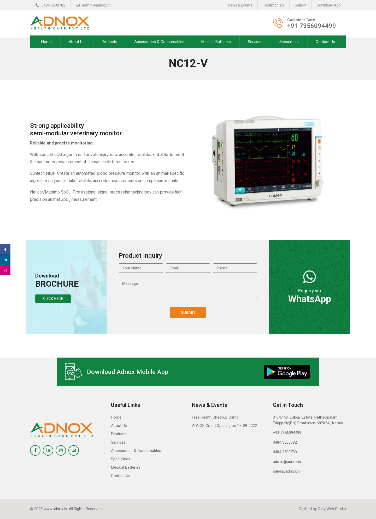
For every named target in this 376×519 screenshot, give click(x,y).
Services (255, 41)
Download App (329, 5)
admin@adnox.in (93, 5)
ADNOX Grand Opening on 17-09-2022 (224, 425)
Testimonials (273, 5)
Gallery (300, 5)
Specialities (289, 41)
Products (109, 41)
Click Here (53, 299)
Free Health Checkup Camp (215, 417)
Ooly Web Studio (332, 508)
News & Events (240, 5)
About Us (77, 41)
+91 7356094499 (287, 432)
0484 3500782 (50, 5)
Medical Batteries (216, 41)
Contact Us (325, 41)
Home (46, 41)
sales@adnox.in (286, 471)
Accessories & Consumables (159, 41)
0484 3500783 (285, 452)
